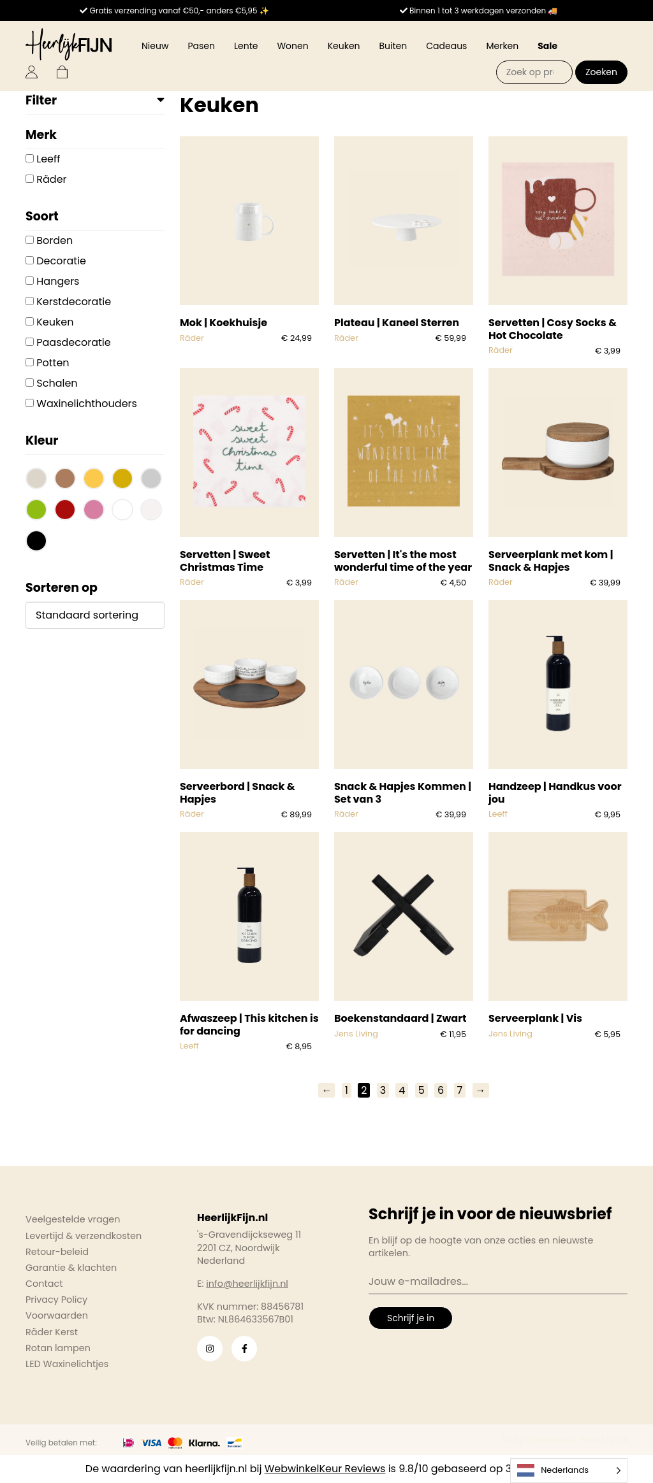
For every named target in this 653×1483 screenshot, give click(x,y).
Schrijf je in (410, 1318)
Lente (246, 45)
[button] (36, 480)
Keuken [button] (54, 322)
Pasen (201, 45)
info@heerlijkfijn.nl (247, 1283)
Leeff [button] (48, 159)
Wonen (292, 45)
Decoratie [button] (61, 261)
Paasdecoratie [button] (73, 342)
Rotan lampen (58, 1348)
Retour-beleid (57, 1251)
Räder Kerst (52, 1332)
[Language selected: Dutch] (568, 1470)
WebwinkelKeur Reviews (325, 1468)
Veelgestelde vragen (73, 1219)
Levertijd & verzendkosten (84, 1235)
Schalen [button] (56, 383)
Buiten (393, 45)
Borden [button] (54, 240)
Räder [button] (51, 179)
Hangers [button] (57, 281)
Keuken (344, 45)
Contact (44, 1283)
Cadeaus (446, 45)
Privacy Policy (56, 1299)
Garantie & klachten (71, 1267)
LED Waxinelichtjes (67, 1364)
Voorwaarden (57, 1315)
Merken (502, 45)
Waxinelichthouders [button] (86, 403)
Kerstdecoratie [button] (73, 301)
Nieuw (155, 45)
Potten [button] (52, 362)
